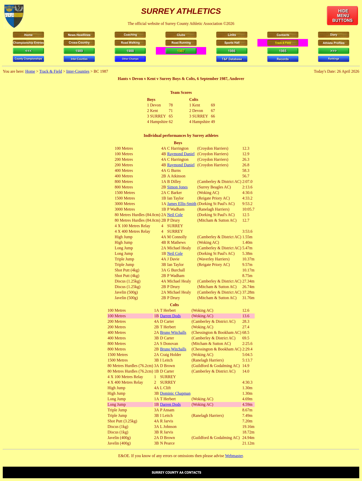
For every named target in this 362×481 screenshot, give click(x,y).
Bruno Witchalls (173, 332)
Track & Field (50, 71)
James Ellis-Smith (181, 204)
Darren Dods (170, 316)
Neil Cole (175, 215)
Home (30, 71)
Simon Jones (177, 187)
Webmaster (234, 456)
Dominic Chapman (175, 393)
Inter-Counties (77, 71)
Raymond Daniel (181, 154)
